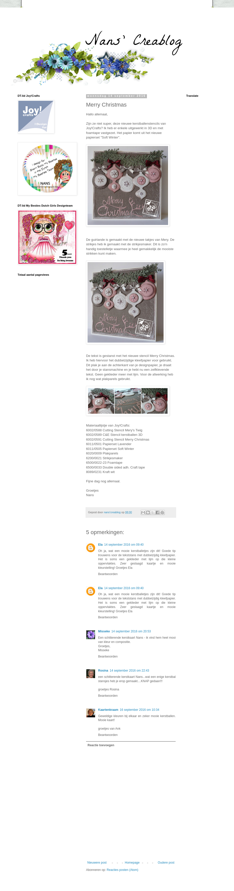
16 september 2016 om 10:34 (139, 710)
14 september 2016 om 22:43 (129, 670)
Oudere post (166, 862)
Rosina (103, 670)
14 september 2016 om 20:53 (131, 631)
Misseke (104, 631)
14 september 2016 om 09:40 (124, 544)
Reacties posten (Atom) (122, 870)
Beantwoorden (108, 574)
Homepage (132, 862)
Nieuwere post (97, 862)
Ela (100, 544)
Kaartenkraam (108, 710)
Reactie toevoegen (101, 745)
